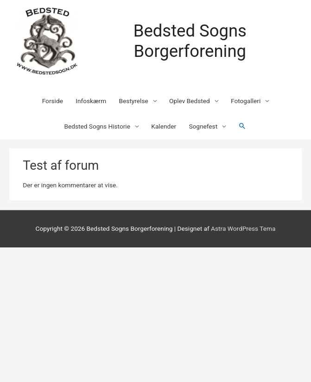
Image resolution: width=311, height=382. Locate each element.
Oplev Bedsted (189, 101)
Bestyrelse (133, 101)
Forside (52, 101)
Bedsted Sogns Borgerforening (190, 41)
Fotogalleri (245, 101)
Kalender (163, 126)
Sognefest (203, 126)
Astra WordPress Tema (243, 228)
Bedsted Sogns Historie (97, 126)
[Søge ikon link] (242, 126)
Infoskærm (91, 101)
